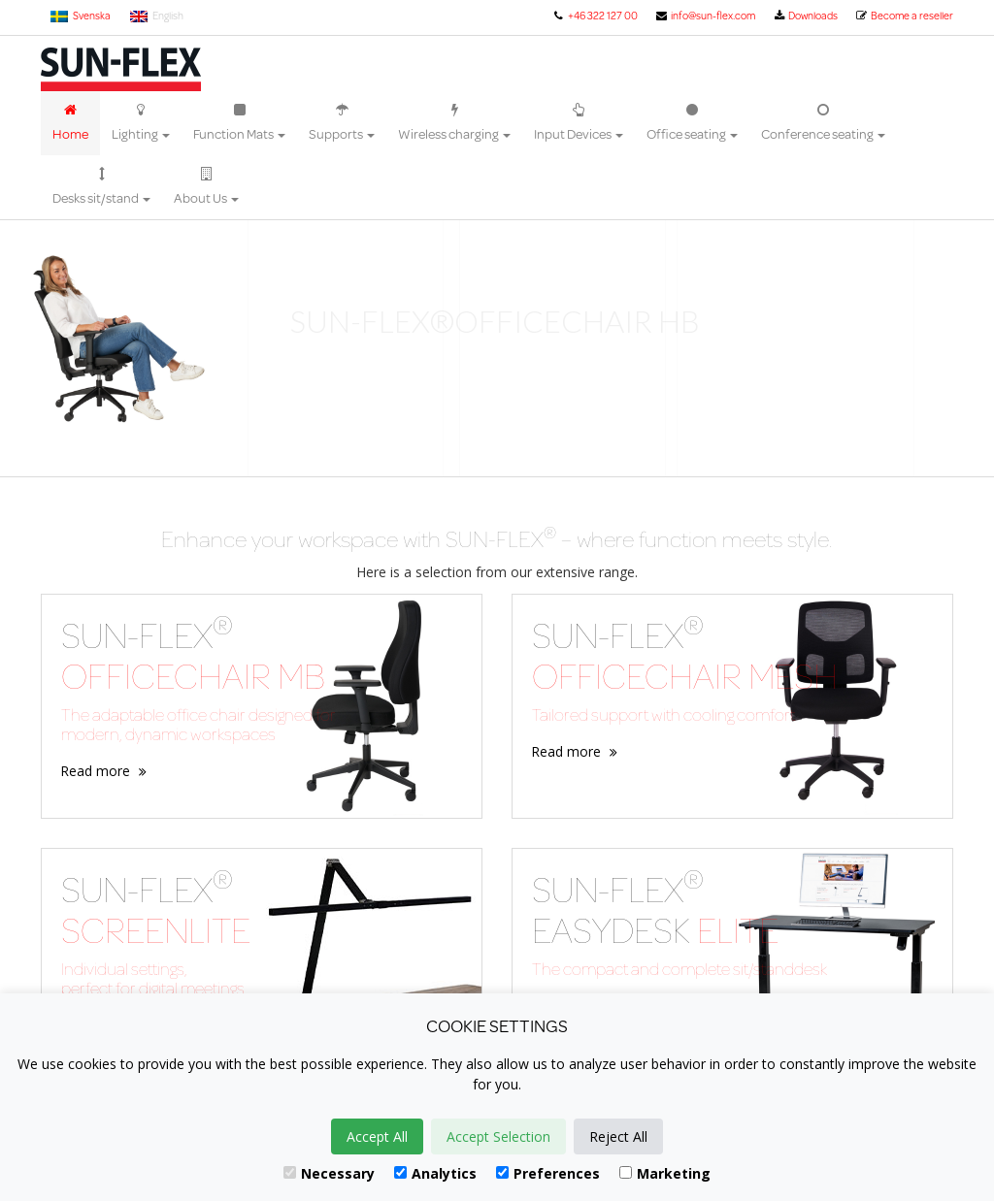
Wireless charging (454, 123)
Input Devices (578, 123)
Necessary (329, 1173)
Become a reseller (904, 15)
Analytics (435, 1173)
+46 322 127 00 (594, 15)
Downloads (805, 15)
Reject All (618, 1136)
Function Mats (239, 123)
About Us (206, 187)
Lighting (141, 123)
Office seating (692, 123)
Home (70, 123)
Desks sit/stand (101, 187)
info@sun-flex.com (705, 15)
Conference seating (823, 123)
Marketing (665, 1173)
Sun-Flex (121, 69)
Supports (342, 123)
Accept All (377, 1136)
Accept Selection (498, 1136)
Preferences (548, 1173)
